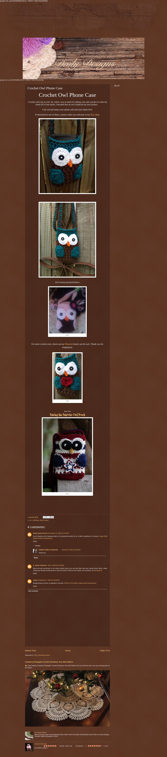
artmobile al (98, 570)
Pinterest (69, 344)
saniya (35, 580)
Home (68, 650)
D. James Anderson (40, 565)
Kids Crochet (44, 520)
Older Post (105, 650)
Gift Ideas (36, 520)
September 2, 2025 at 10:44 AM (48, 580)
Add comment (33, 591)
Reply (35, 541)
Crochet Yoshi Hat (41, 744)
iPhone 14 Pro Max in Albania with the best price (80, 583)
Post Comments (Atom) (42, 655)
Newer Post (30, 650)
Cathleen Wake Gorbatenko (48, 550)
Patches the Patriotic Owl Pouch (67, 415)
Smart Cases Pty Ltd (40, 533)
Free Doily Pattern (41, 732)
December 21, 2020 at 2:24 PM (58, 533)
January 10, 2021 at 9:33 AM (70, 550)
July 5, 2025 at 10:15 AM (56, 565)
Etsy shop (95, 114)
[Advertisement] (69, 21)
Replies (37, 546)
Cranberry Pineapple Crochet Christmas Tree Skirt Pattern (49, 662)
